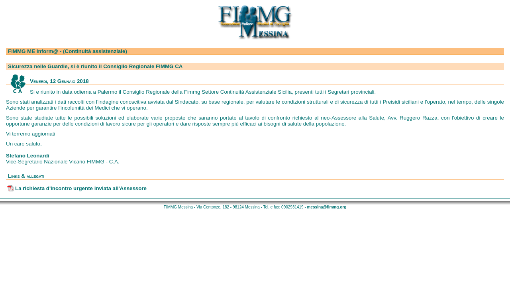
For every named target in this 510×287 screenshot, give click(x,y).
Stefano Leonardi (27, 156)
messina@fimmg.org (327, 207)
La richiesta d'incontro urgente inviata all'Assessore (81, 188)
